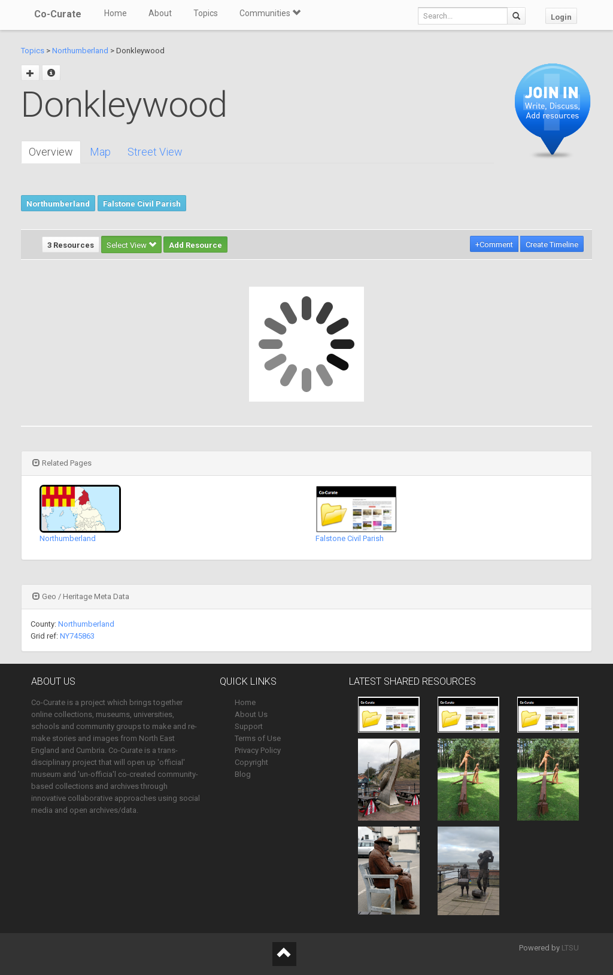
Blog (243, 774)
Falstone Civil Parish (142, 203)
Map (100, 151)
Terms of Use (258, 738)
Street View (155, 151)
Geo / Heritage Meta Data (80, 596)
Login (561, 17)
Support (249, 726)
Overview (51, 151)
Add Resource (195, 245)
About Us (251, 714)
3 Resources (70, 245)
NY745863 (77, 635)
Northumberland (80, 50)
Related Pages (62, 462)
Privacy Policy (258, 750)
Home (115, 13)
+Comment (494, 244)
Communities (270, 13)
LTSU (570, 947)
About (160, 13)
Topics (205, 13)
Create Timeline (552, 244)
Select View (131, 245)
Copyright (251, 762)
